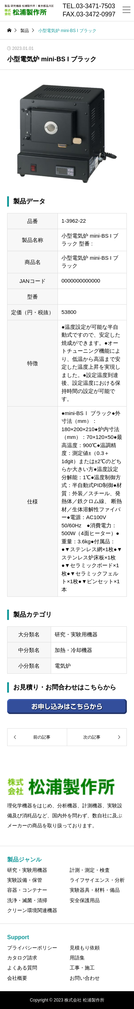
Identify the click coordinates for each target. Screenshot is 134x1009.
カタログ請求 (22, 958)
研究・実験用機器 (27, 870)
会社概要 (17, 978)
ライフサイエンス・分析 (97, 880)
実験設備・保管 (24, 880)
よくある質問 (22, 968)
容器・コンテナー (27, 890)
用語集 (77, 958)
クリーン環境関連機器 (32, 910)
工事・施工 (82, 968)
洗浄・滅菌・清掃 (27, 900)
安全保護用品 (85, 900)
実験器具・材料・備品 (95, 890)
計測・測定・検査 (90, 870)
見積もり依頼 (85, 948)
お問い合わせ (85, 978)
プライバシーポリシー (32, 948)
